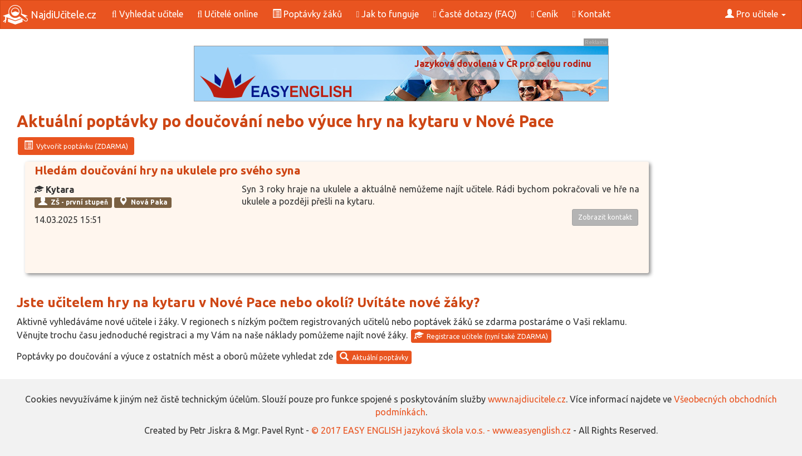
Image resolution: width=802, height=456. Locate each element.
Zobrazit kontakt (605, 217)
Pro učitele (755, 14)
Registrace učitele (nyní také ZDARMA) (481, 335)
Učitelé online (227, 14)
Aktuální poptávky (374, 356)
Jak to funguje (387, 14)
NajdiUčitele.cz (49, 15)
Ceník (544, 14)
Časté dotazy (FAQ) (475, 14)
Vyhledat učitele (147, 14)
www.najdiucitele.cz (527, 399)
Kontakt (591, 14)
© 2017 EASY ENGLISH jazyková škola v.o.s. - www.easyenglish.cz (441, 430)
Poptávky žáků (307, 14)
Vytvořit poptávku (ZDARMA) (76, 145)
